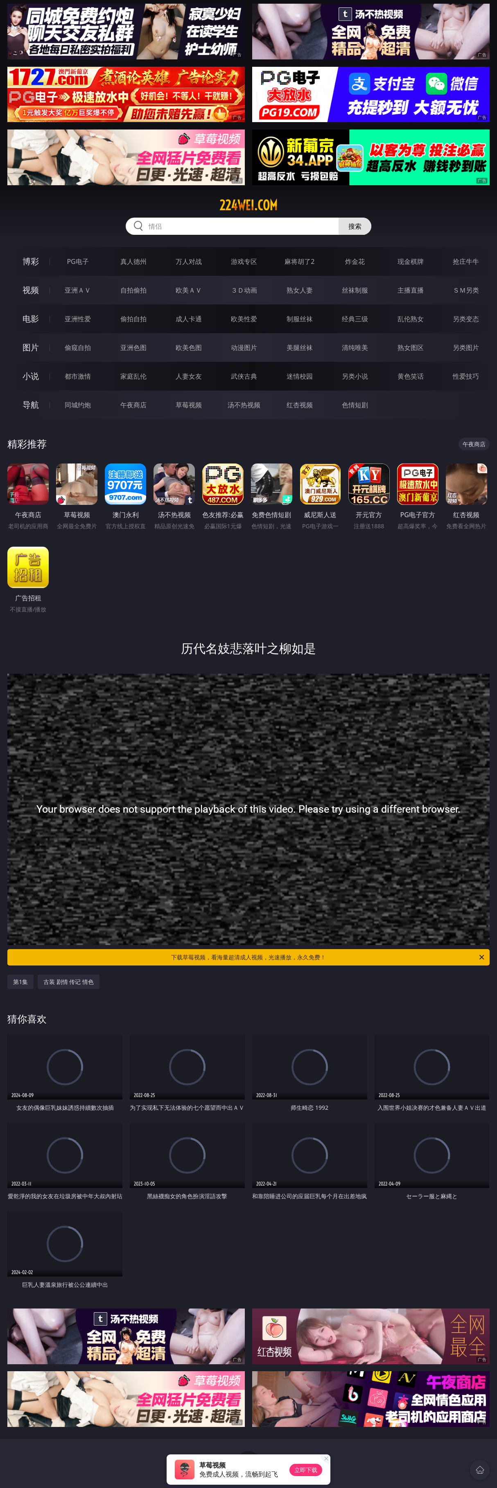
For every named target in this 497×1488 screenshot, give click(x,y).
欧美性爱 (244, 318)
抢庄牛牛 (466, 261)
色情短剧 (355, 404)
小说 (31, 376)
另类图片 (466, 347)
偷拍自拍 (133, 318)
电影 (31, 318)
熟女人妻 (300, 290)
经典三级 (355, 318)
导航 (31, 404)
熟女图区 (411, 347)
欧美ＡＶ (189, 290)
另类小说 (355, 376)
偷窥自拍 (78, 347)
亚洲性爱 (78, 318)
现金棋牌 (411, 261)
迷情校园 (300, 376)
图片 (31, 347)
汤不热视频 (244, 404)
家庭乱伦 (133, 376)
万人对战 (189, 261)
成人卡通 (189, 318)
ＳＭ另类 (466, 290)
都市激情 (78, 376)
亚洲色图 (133, 347)
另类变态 (466, 318)
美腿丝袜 (300, 347)
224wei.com (248, 205)
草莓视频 (189, 404)
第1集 (20, 982)
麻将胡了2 (299, 261)
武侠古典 (244, 376)
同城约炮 (78, 404)
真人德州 (133, 261)
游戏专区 (244, 261)
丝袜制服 (355, 290)
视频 (31, 289)
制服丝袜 (300, 318)
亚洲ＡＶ (78, 290)
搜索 (354, 226)
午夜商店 (133, 404)
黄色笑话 (411, 376)
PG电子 (77, 261)
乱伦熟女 (411, 318)
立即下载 (305, 1470)
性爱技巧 (466, 376)
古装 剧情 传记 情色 (68, 982)
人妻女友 (189, 376)
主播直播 (411, 290)
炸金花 (355, 261)
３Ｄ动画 (244, 290)
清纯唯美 (355, 347)
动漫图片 (244, 347)
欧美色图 (189, 347)
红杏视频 (300, 404)
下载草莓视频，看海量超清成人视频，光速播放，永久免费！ (328, 957)
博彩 (31, 261)
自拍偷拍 (133, 290)
